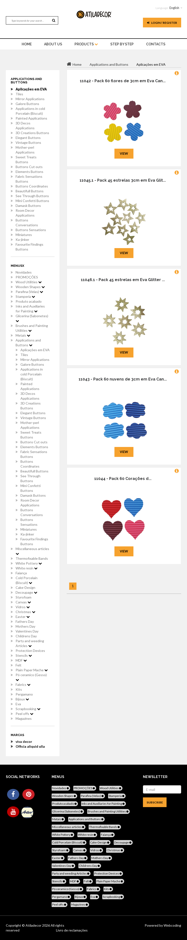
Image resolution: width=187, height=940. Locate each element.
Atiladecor (34, 925)
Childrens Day (26, 636)
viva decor (24, 741)
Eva (18, 704)
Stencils (24, 655)
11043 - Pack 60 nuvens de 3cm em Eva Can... (123, 379)
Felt (18, 665)
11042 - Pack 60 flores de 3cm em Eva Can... (123, 81)
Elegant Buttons (28, 138)
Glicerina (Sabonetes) (32, 318)
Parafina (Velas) (29, 292)
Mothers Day (25, 626)
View (124, 153)
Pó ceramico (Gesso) (31, 677)
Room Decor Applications (25, 212)
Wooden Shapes (30, 287)
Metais (23, 335)
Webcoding (172, 925)
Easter (23, 617)
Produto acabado (29, 301)
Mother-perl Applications (25, 149)
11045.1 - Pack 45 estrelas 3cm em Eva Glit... (123, 180)
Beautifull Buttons (30, 191)
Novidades (24, 272)
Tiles (19, 94)
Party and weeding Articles (30, 643)
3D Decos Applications (25, 125)
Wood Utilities (29, 282)
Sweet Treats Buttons (26, 159)
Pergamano (24, 694)
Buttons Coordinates (32, 186)
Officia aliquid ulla (30, 746)
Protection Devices (30, 650)
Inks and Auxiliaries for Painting (30, 308)
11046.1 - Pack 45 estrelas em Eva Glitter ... (123, 279)
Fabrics (23, 684)
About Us (53, 44)
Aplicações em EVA (31, 89)
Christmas (25, 612)
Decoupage (26, 592)
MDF (21, 660)
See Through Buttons (32, 196)
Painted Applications (31, 118)
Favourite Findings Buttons (29, 246)
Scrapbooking (28, 709)
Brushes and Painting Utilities (32, 328)
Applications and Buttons (28, 342)
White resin (26, 568)
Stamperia (25, 296)
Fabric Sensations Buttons (29, 178)
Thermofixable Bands (32, 558)
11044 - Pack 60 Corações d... (122, 478)
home (27, 44)
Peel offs (24, 714)
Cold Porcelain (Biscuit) (26, 580)
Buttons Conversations (27, 222)
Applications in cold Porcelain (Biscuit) (30, 110)
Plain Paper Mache (32, 670)
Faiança (21, 573)
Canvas (23, 602)
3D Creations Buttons (32, 133)
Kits (19, 689)
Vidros (23, 607)
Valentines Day (27, 631)
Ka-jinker (22, 239)
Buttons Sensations (31, 230)
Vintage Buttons (28, 142)
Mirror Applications (30, 99)
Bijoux (22, 699)
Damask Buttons (28, 205)
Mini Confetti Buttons (32, 201)
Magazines (24, 718)
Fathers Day (25, 621)
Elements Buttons (29, 172)
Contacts (155, 44)
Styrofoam (23, 597)
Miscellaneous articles (32, 551)
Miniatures (24, 235)
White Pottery (29, 563)
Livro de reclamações (72, 930)
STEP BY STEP (122, 44)
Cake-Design (25, 587)
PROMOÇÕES (27, 277)
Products (86, 44)
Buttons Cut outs (29, 167)
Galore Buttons (27, 104)
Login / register (162, 22)
